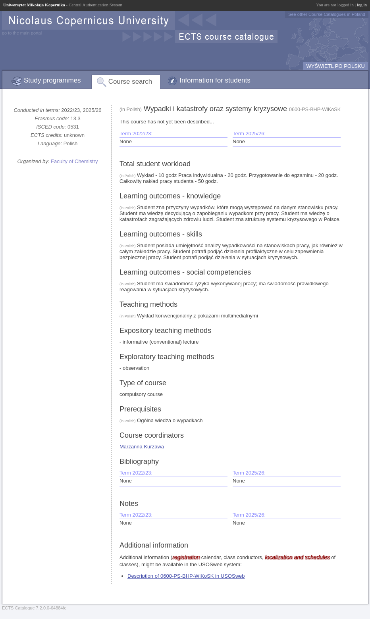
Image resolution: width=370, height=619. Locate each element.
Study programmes (52, 80)
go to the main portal (22, 33)
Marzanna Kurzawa (141, 447)
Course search (130, 81)
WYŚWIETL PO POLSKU (335, 66)
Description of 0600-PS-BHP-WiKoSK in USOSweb (186, 576)
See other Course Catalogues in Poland (326, 14)
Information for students (215, 80)
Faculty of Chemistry (74, 161)
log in (362, 4)
